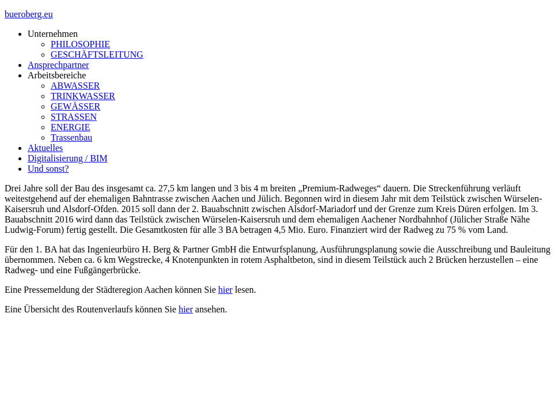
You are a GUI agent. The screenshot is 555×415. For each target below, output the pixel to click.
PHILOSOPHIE (80, 44)
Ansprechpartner (58, 65)
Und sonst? (48, 168)
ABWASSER (75, 85)
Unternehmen (53, 34)
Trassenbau (71, 137)
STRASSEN (74, 117)
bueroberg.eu (29, 14)
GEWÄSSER (75, 106)
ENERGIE (70, 127)
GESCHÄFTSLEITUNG (97, 54)
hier (225, 290)
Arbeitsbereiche (57, 75)
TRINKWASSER (83, 96)
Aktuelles (45, 148)
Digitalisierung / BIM (68, 158)
